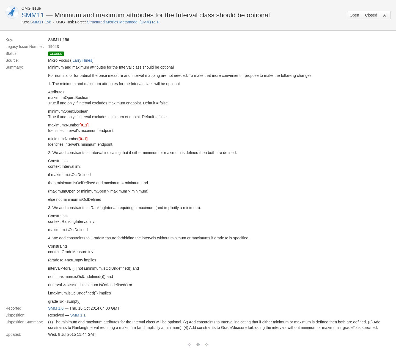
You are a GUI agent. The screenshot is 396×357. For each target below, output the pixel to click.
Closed (371, 15)
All (385, 15)
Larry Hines (82, 60)
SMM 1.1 (78, 315)
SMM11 (32, 15)
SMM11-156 (40, 22)
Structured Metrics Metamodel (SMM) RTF (123, 22)
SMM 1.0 (56, 308)
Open (354, 15)
